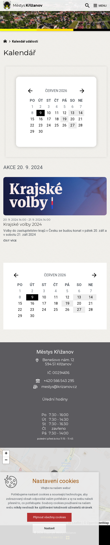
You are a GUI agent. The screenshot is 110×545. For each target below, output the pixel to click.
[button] (76, 489)
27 (79, 310)
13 (79, 297)
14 (91, 297)
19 (67, 303)
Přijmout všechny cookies (55, 539)
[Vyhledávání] (84, 5)
